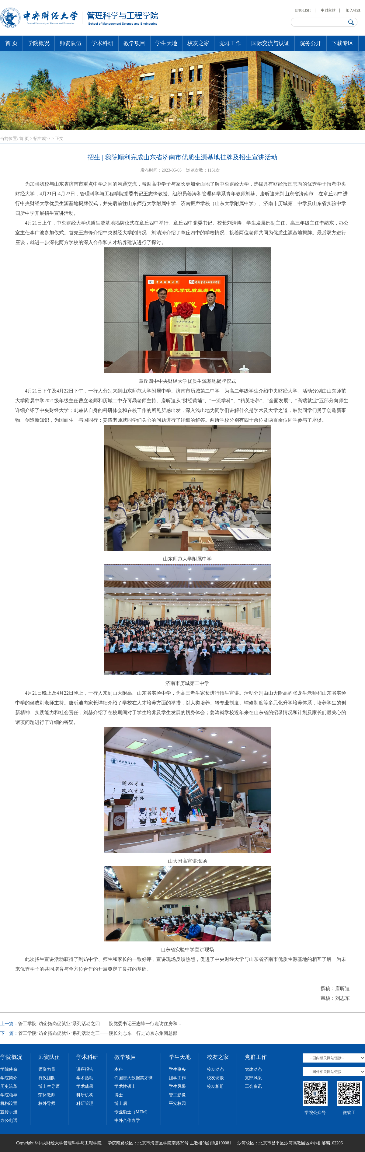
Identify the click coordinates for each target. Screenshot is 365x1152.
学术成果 (84, 1086)
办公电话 (8, 1120)
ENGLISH (303, 10)
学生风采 (177, 1086)
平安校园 (177, 1103)
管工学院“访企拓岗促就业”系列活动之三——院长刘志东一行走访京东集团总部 (97, 1033)
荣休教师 (46, 1095)
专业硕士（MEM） (132, 1112)
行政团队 (46, 1078)
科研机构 (84, 1095)
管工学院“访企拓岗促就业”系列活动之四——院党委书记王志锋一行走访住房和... (99, 1023)
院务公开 (311, 43)
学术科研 (102, 43)
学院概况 (39, 43)
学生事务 (177, 1069)
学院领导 (8, 1095)
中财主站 (328, 10)
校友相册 (215, 1086)
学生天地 (166, 43)
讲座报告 (84, 1069)
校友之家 (198, 43)
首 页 (11, 43)
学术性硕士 (125, 1086)
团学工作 (177, 1078)
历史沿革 (8, 1086)
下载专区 (342, 43)
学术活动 (84, 1078)
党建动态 (253, 1069)
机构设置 (8, 1103)
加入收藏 (353, 10)
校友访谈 (215, 1078)
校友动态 (215, 1069)
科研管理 (84, 1103)
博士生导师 (49, 1086)
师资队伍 (71, 43)
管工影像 (177, 1095)
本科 (118, 1069)
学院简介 (8, 1078)
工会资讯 (253, 1086)
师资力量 (46, 1069)
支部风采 (253, 1078)
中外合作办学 (127, 1120)
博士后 (120, 1103)
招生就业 (41, 138)
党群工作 (230, 43)
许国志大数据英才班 (133, 1078)
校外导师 (46, 1103)
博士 (118, 1095)
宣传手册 (8, 1112)
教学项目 (134, 43)
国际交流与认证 (270, 43)
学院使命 (8, 1069)
